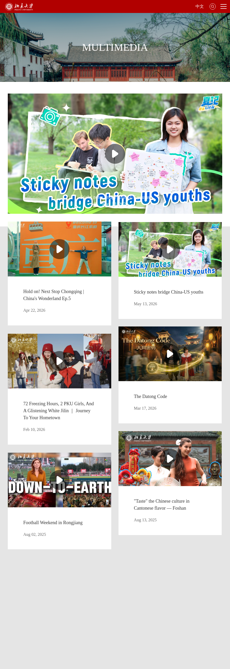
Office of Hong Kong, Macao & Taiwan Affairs (149, 620)
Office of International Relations (78, 620)
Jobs (12, 627)
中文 (200, 6)
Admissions (116, 598)
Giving (202, 620)
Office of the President (25, 620)
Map (92, 598)
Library (44, 598)
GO (184, 565)
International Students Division (160, 598)
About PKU (17, 598)
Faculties (69, 598)
